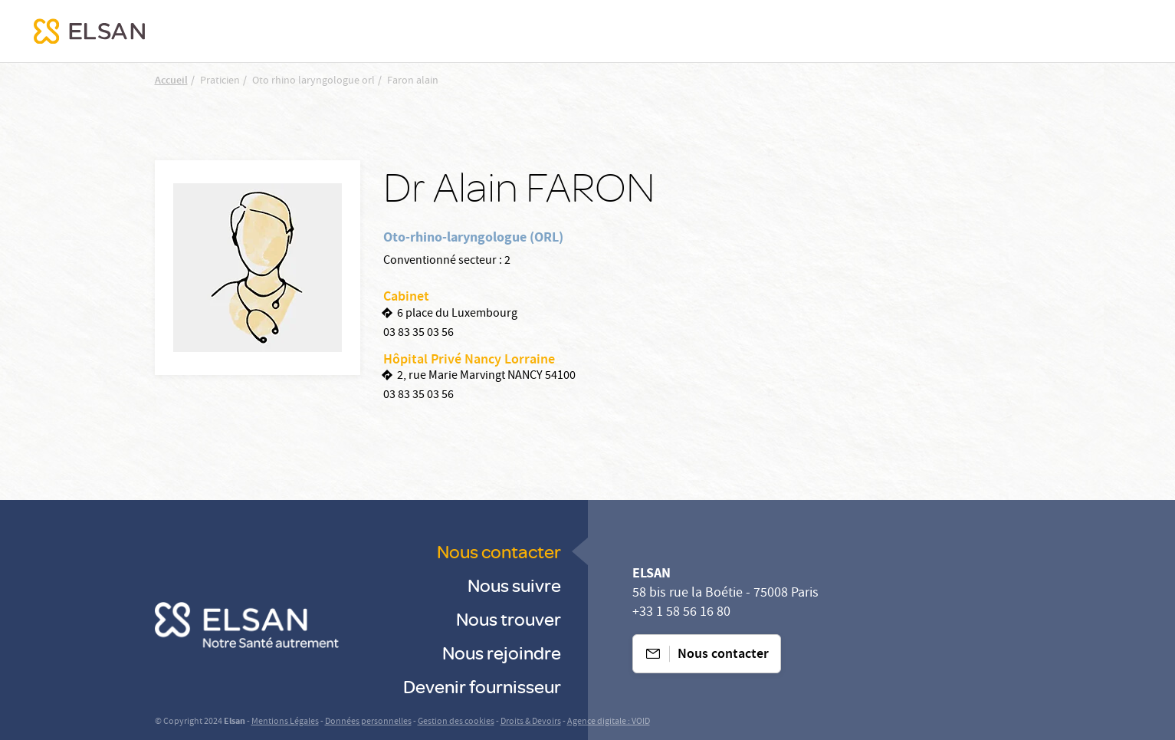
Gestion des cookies (456, 722)
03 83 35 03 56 (418, 333)
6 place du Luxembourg (457, 314)
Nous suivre (514, 585)
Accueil (171, 81)
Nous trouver (508, 618)
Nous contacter (499, 551)
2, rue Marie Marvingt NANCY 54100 (486, 376)
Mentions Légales (285, 722)
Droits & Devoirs (531, 722)
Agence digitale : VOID (608, 722)
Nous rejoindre (501, 652)
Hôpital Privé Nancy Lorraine (469, 360)
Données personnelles (368, 722)
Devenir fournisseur (482, 686)
